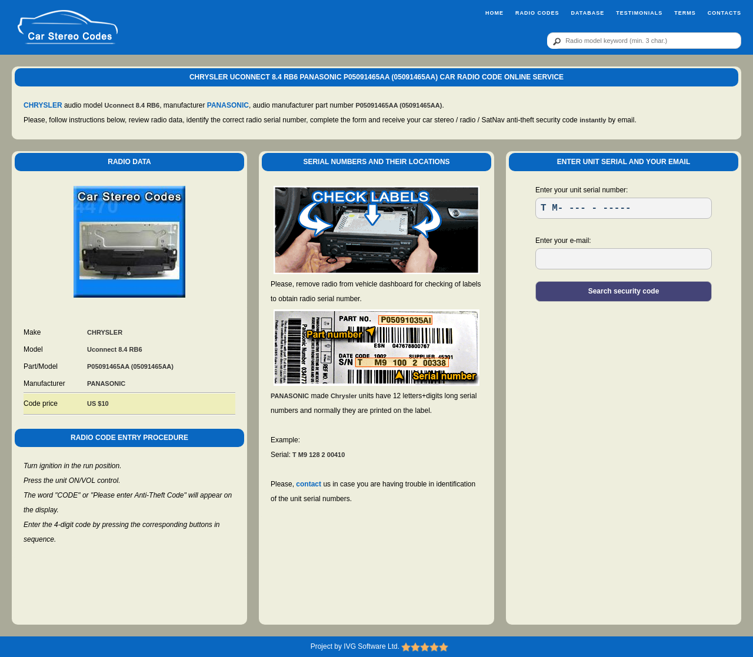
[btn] (554, 41)
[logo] (67, 27)
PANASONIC (228, 105)
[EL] (623, 258)
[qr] (644, 40)
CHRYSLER (43, 105)
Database (587, 13)
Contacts (724, 13)
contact (308, 484)
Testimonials (639, 13)
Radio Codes (537, 13)
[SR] (623, 208)
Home (494, 13)
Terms (685, 13)
